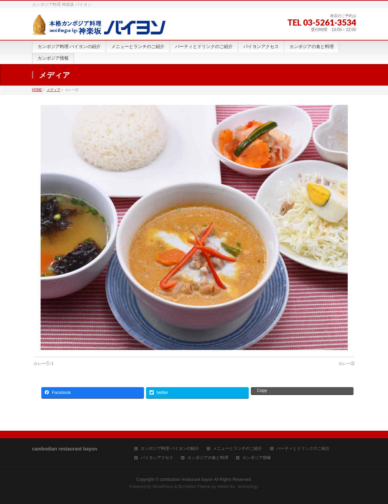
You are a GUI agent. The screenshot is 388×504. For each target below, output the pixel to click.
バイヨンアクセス (157, 458)
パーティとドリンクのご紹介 (303, 448)
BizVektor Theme (194, 486)
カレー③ (346, 363)
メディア (53, 90)
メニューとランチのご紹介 (237, 448)
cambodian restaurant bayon (186, 479)
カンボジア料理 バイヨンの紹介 (170, 448)
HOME (37, 90)
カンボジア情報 (256, 458)
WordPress (163, 486)
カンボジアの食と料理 (207, 458)
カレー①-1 (43, 363)
